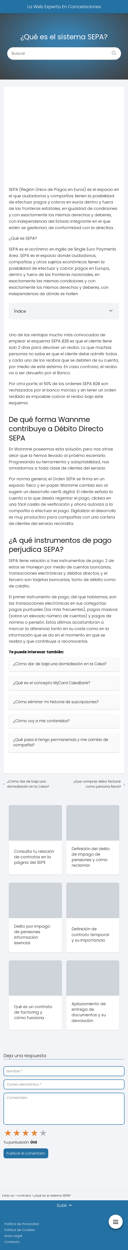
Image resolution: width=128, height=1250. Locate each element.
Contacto (12, 1242)
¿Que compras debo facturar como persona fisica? (97, 784)
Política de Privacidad (21, 1224)
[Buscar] (112, 51)
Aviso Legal (13, 1236)
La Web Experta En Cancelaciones (64, 7)
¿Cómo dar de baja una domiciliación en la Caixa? (28, 784)
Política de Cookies (19, 1230)
